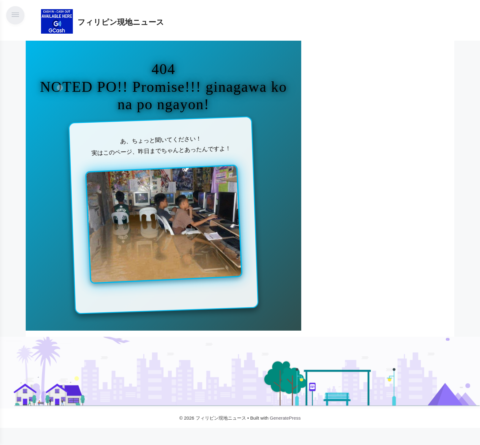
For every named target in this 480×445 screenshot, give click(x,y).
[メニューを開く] (15, 15)
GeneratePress (285, 418)
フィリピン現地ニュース (120, 22)
